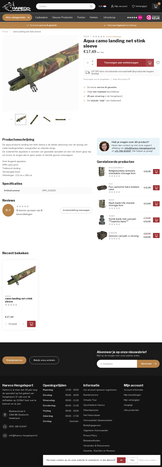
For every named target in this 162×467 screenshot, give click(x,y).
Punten (81, 17)
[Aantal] (23, 324)
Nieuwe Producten (62, 17)
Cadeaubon (41, 17)
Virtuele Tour (90, 400)
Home (5, 31)
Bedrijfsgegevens (92, 425)
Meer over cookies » (148, 460)
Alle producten (131, 410)
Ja (121, 460)
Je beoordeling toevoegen (76, 210)
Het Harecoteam (91, 415)
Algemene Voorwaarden (95, 430)
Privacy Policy (90, 435)
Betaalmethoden (91, 440)
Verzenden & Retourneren (96, 445)
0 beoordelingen (113, 36)
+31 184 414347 (122, 151)
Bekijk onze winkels (44, 360)
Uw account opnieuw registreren (100, 389)
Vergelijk (12, 324)
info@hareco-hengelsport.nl (140, 148)
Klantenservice (14, 360)
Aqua (86, 36)
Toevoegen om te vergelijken (96, 79)
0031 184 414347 (18, 426)
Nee (132, 460)
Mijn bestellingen (132, 394)
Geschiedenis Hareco (94, 405)
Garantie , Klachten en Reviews (99, 450)
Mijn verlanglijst (132, 400)
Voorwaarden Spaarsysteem (97, 420)
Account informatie (133, 389)
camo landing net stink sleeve (27, 31)
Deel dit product (121, 79)
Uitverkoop (109, 17)
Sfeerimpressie (90, 410)
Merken (94, 17)
